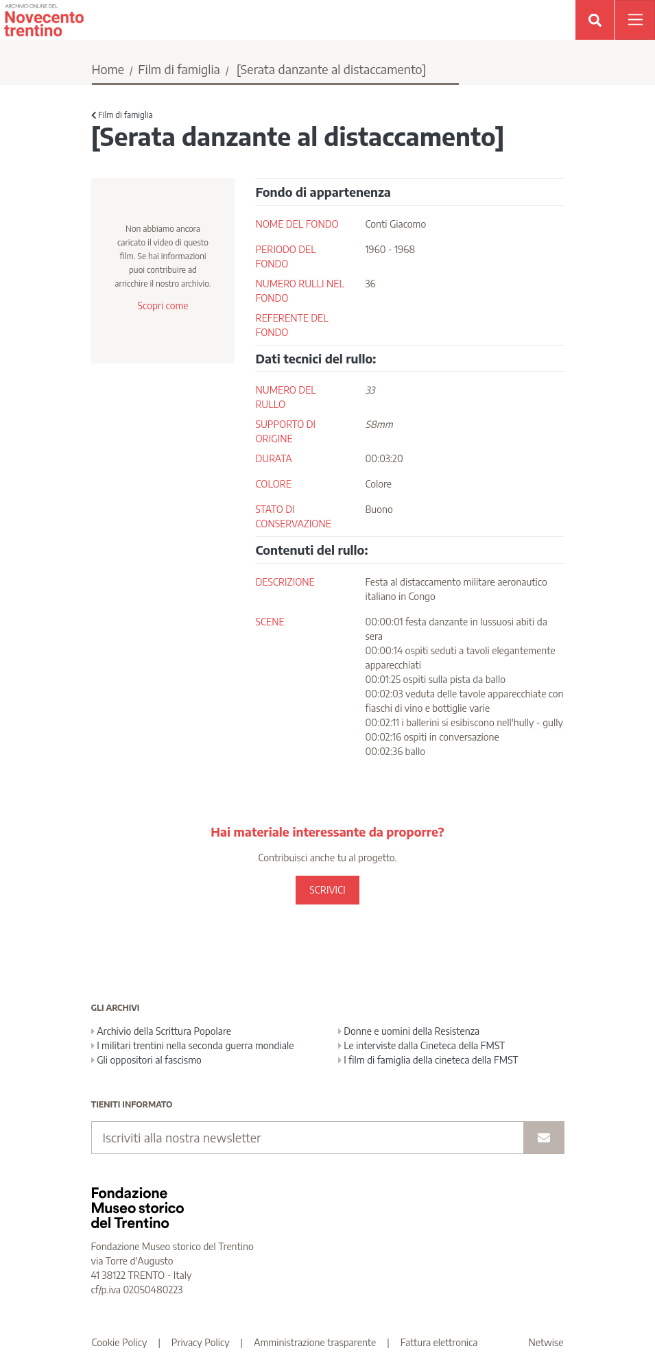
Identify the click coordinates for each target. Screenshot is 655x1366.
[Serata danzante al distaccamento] (332, 69)
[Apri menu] (635, 20)
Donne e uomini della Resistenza (409, 1031)
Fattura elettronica (439, 1342)
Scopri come (162, 305)
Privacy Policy (200, 1342)
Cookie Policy (119, 1342)
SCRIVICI (327, 890)
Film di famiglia (179, 69)
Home (108, 69)
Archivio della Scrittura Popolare (161, 1031)
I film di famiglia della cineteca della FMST (428, 1060)
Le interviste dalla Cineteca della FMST (421, 1045)
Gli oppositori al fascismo (146, 1060)
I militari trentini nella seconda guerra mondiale (192, 1045)
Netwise (546, 1342)
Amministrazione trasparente (315, 1342)
